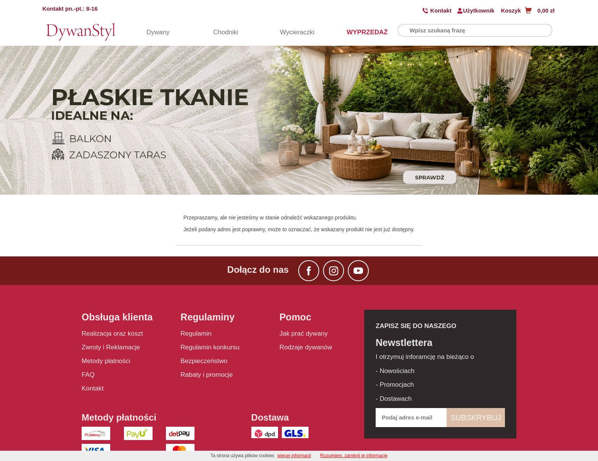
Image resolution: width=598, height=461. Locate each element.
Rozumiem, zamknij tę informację (353, 455)
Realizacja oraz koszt (112, 333)
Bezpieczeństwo (203, 361)
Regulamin (195, 333)
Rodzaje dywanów (306, 347)
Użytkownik (479, 10)
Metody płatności (106, 361)
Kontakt (441, 10)
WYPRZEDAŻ (360, 32)
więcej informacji (294, 455)
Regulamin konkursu (210, 347)
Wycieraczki (293, 32)
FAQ (88, 374)
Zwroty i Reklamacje (111, 347)
